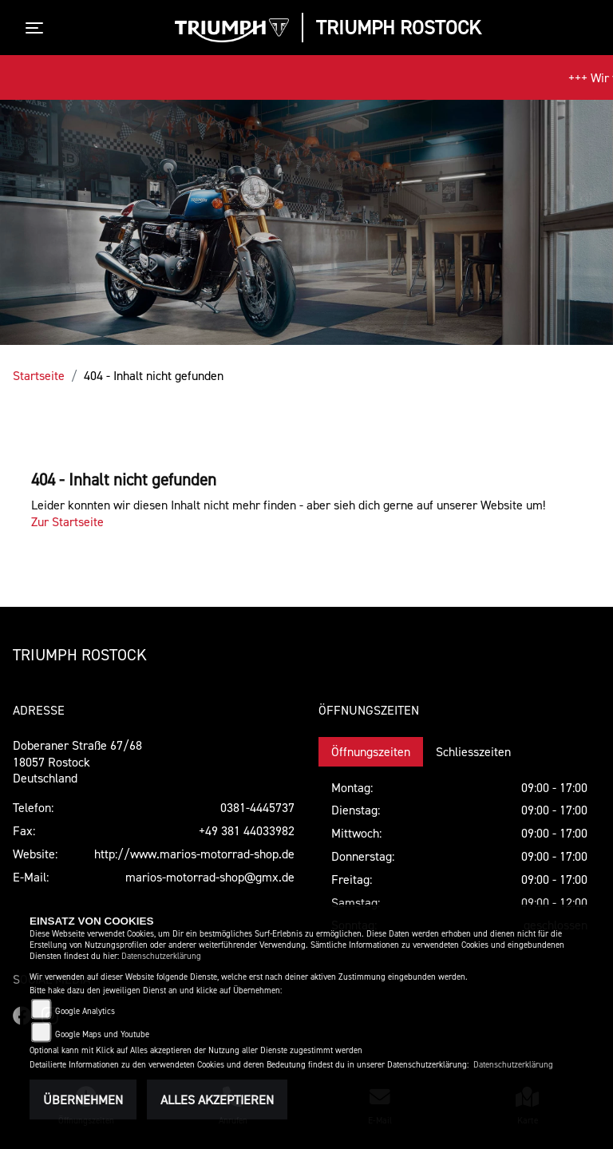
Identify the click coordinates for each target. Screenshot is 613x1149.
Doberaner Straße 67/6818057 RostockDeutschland (77, 761)
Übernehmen (83, 1099)
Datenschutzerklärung (161, 956)
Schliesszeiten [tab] (473, 751)
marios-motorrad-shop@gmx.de (210, 877)
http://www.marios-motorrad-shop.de (194, 854)
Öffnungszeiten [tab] (370, 751)
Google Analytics (85, 1011)
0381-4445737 (257, 807)
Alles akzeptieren (217, 1099)
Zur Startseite (67, 521)
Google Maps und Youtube (102, 1034)
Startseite (39, 375)
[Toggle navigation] (37, 28)
